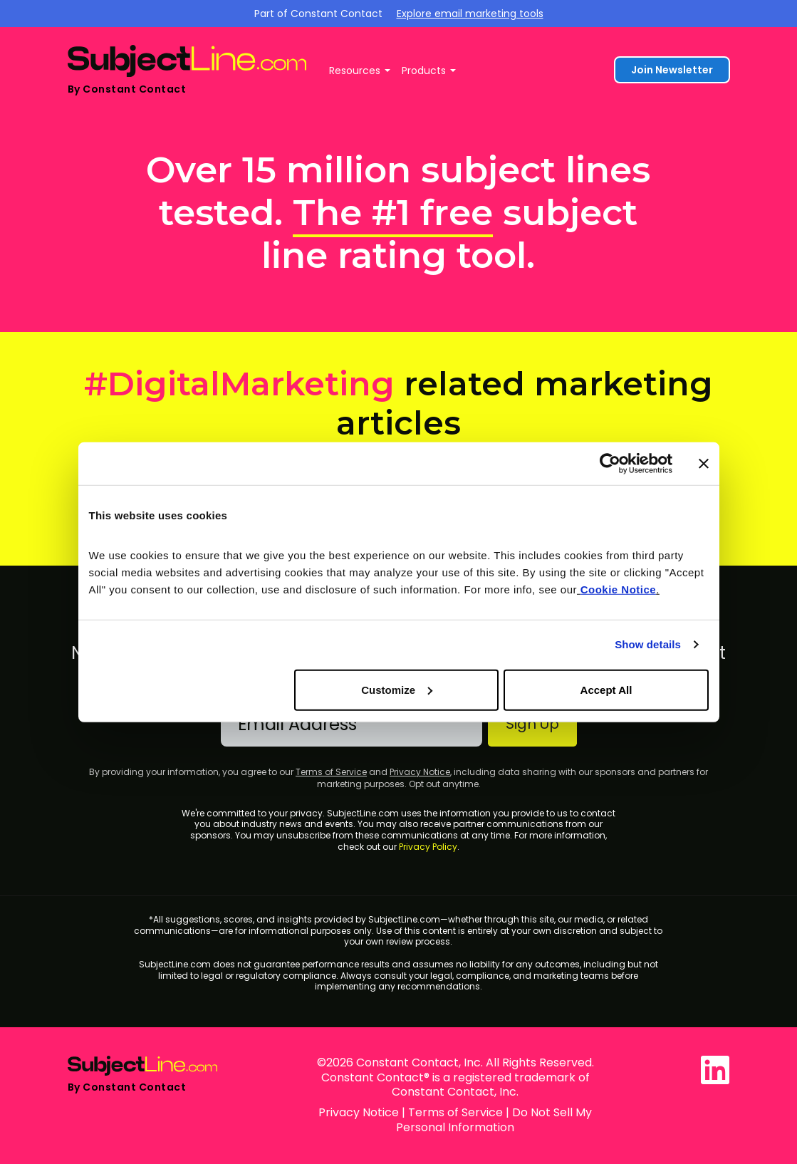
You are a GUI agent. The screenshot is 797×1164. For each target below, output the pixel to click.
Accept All (606, 689)
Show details (648, 644)
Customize (396, 689)
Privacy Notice (420, 772)
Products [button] (424, 70)
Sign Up (532, 724)
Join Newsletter (672, 70)
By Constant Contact (127, 89)
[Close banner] (704, 464)
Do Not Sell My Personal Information (494, 1120)
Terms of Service (331, 772)
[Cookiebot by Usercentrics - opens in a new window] (610, 463)
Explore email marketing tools (470, 13)
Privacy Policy (428, 847)
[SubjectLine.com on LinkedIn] (715, 1070)
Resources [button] (354, 70)
